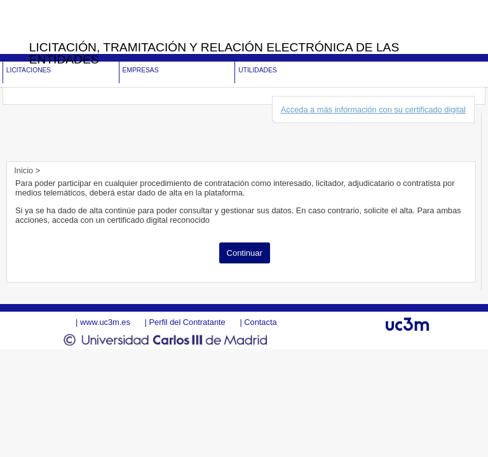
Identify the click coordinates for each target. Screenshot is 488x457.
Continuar (244, 253)
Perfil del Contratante (187, 322)
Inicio (24, 170)
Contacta (260, 322)
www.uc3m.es (105, 322)
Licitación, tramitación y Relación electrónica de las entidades (214, 53)
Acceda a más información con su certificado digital (373, 109)
